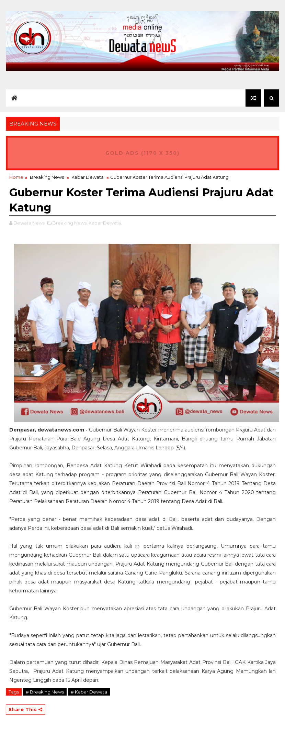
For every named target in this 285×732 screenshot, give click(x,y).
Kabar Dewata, (105, 223)
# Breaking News (45, 692)
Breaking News (47, 177)
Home (16, 177)
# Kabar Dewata (89, 692)
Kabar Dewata (87, 177)
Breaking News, (70, 223)
